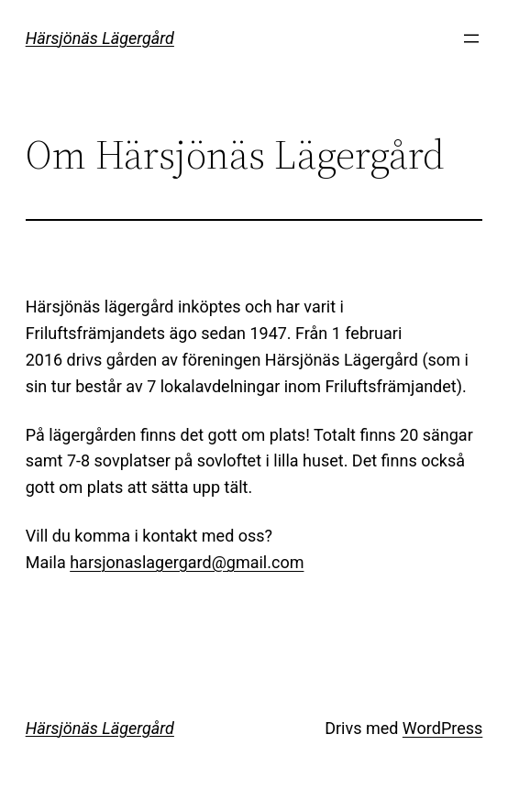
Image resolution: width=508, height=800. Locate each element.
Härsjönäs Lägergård (100, 38)
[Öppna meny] (471, 38)
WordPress (442, 728)
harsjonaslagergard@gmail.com (187, 562)
